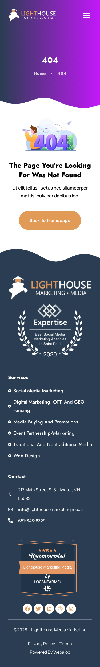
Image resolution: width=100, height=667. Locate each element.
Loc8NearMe (47, 581)
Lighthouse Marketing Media (47, 567)
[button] (86, 15)
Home (40, 73)
